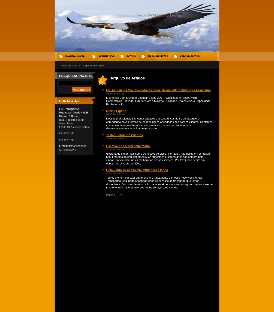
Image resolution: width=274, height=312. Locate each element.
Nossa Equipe (116, 111)
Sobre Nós (106, 56)
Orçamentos (190, 56)
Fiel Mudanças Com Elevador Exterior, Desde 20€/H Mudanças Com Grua (158, 90)
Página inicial (69, 65)
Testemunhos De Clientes (124, 135)
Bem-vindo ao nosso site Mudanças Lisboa (137, 170)
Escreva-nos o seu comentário (128, 146)
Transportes (158, 56)
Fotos (131, 56)
